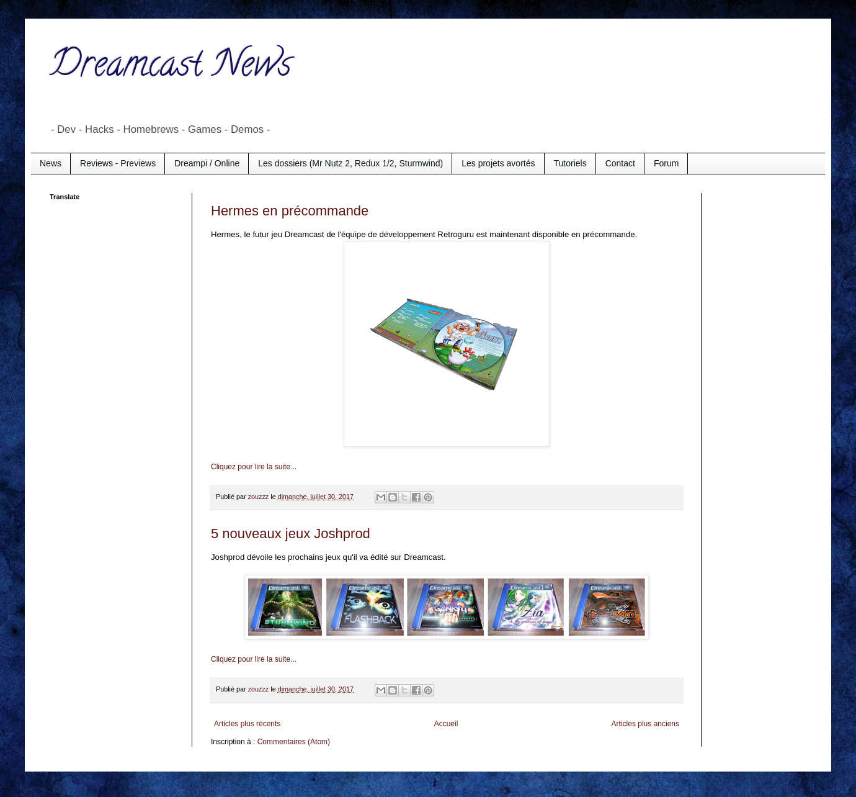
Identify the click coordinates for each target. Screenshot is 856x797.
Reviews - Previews (118, 163)
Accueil (446, 723)
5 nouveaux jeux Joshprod (290, 533)
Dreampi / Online (206, 163)
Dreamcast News (171, 67)
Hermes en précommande (289, 210)
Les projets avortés (498, 163)
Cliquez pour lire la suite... (253, 466)
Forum (666, 163)
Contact (620, 163)
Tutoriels (570, 163)
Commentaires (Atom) (293, 741)
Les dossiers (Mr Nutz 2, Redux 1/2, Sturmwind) (350, 163)
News (50, 163)
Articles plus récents (247, 723)
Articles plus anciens (645, 723)
